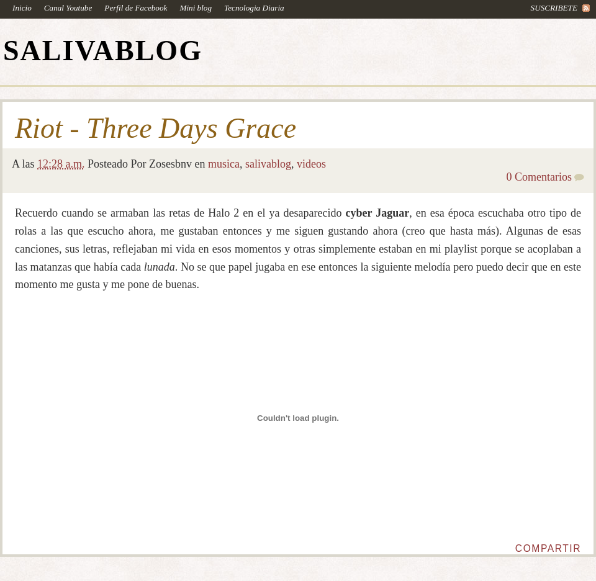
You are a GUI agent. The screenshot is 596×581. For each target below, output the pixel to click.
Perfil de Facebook (135, 7)
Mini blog (195, 7)
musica (224, 164)
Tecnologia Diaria (254, 7)
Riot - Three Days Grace (155, 128)
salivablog (268, 164)
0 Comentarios (539, 177)
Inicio (22, 7)
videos (311, 164)
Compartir (548, 548)
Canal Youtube (68, 7)
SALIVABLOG (102, 50)
